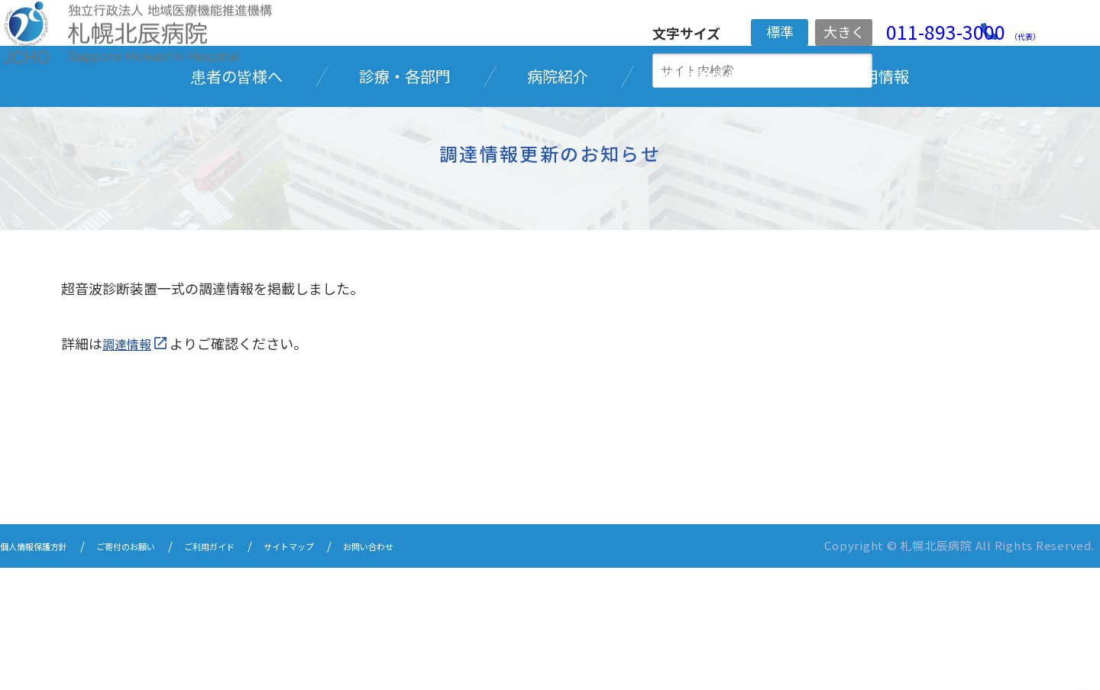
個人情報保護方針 (46, 669)
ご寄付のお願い (161, 669)
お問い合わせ (459, 669)
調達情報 (129, 467)
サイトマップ (362, 669)
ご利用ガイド (264, 669)
